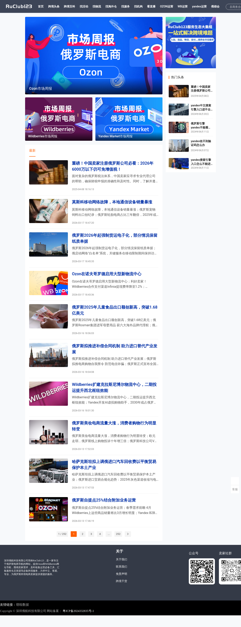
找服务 (131, 6)
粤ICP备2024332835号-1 (78, 622)
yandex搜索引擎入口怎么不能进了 (201, 163)
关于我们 (121, 571)
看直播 (156, 6)
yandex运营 (204, 6)
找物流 (102, 6)
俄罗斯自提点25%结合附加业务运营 (104, 511)
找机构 (144, 6)
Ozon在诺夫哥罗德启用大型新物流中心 (106, 277)
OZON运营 (172, 6)
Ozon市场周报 (40, 88)
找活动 (89, 6)
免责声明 (121, 585)
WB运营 (188, 6)
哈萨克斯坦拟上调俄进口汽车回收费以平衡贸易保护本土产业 (114, 474)
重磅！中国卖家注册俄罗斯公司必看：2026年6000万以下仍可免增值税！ (112, 166)
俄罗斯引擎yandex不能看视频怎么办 (201, 127)
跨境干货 (121, 592)
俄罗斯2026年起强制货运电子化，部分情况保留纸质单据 (114, 241)
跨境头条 (59, 6)
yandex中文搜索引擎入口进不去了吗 (201, 109)
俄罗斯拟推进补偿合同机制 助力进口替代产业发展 (114, 355)
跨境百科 (75, 6)
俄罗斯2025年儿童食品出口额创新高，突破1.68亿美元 (114, 315)
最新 (32, 150)
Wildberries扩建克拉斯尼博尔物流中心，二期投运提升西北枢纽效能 (114, 394)
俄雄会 (220, 6)
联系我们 (121, 578)
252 (118, 545)
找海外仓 (116, 6)
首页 (46, 6)
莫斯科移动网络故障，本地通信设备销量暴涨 (112, 203)
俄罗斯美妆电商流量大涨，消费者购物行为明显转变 (114, 434)
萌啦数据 (22, 616)
